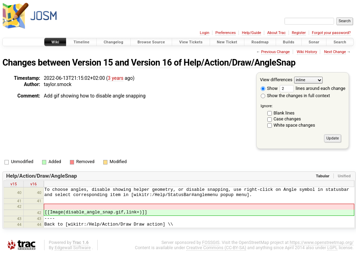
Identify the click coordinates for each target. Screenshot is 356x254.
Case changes (287, 118)
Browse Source (151, 42)
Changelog (113, 42)
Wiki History (307, 52)
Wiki (55, 42)
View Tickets (190, 42)
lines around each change (312, 88)
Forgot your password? (331, 33)
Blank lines (284, 113)
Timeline (81, 42)
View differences (276, 79)
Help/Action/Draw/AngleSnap (240, 63)
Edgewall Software (73, 247)
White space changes (294, 125)
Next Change (335, 52)
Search (339, 42)
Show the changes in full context (295, 95)
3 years (115, 78)
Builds (288, 42)
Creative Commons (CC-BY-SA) (216, 247)
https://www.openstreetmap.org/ (322, 242)
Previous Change (275, 52)
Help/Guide (251, 33)
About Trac (276, 33)
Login (204, 33)
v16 (33, 183)
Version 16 (151, 63)
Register (299, 33)
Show (269, 88)
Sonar (314, 42)
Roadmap (260, 42)
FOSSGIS (210, 242)
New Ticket (227, 42)
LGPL (332, 247)
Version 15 (92, 63)
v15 (13, 183)
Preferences (225, 33)
